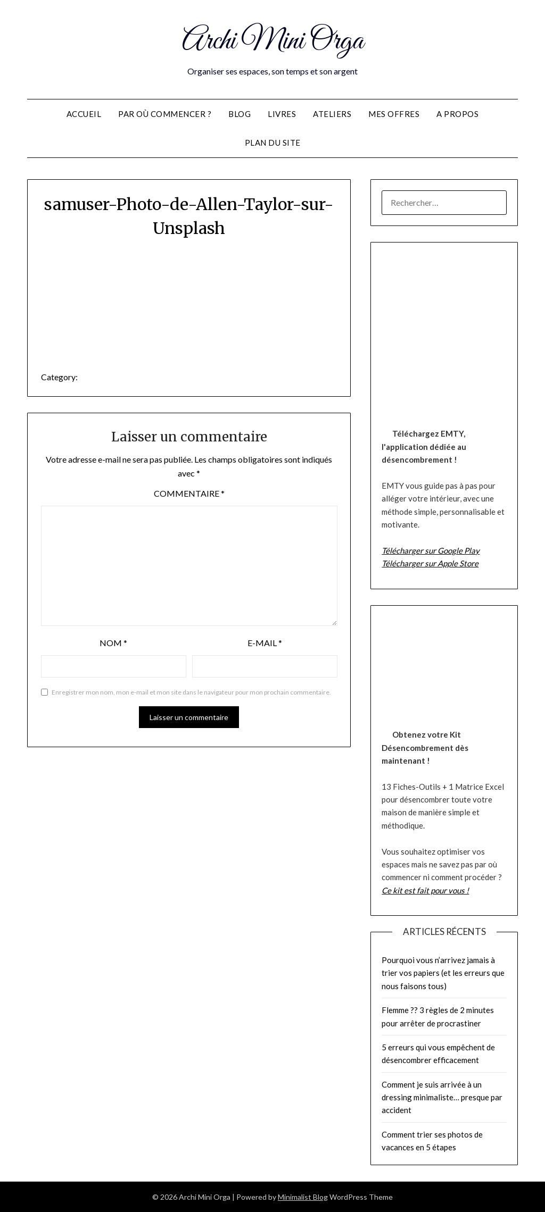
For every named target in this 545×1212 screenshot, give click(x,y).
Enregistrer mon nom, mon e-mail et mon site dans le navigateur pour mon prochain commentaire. (191, 692)
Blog (239, 114)
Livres (282, 114)
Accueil (84, 114)
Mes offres (393, 114)
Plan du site (273, 142)
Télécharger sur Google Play (431, 550)
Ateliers (332, 114)
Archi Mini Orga (273, 41)
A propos (457, 114)
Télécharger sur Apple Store (430, 563)
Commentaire (189, 493)
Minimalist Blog (303, 1196)
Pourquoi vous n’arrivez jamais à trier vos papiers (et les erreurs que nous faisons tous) (443, 973)
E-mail (264, 643)
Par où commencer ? (164, 114)
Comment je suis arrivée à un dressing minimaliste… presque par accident (442, 1097)
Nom (113, 643)
